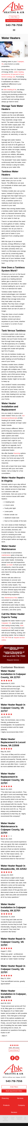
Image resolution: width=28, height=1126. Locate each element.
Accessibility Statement (19, 1118)
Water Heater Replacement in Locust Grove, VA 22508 (13, 742)
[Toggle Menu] (14, 30)
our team (9, 565)
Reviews (14, 1112)
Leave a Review (14, 1050)
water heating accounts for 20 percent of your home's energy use (12, 74)
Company (21, 1105)
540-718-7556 (14, 25)
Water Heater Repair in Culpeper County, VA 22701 (13, 941)
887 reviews (16, 1047)
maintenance (6, 555)
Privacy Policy (12, 1118)
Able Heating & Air (9, 89)
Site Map (25, 1118)
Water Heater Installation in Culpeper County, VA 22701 (13, 674)
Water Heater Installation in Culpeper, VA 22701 (14, 993)
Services (20, 1098)
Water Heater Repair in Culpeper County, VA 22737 (13, 707)
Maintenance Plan (11, 598)
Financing (5, 1098)
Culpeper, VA (6, 623)
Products (6, 1105)
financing (17, 453)
